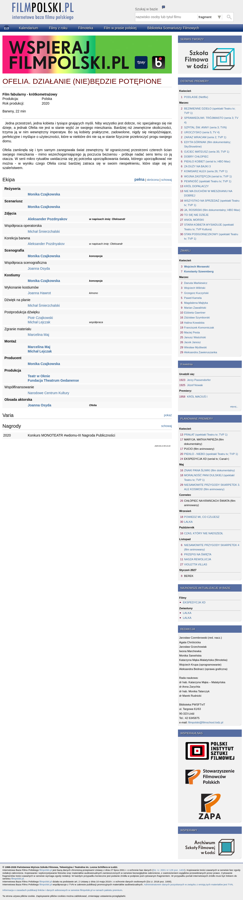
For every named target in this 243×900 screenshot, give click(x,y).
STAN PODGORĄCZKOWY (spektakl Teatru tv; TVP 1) (211, 236)
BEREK (188, 575)
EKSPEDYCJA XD (194, 602)
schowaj (166, 180)
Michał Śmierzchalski (44, 231)
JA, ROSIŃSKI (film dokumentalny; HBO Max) (212, 209)
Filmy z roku (58, 28)
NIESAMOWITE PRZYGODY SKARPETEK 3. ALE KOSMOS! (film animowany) (212, 487)
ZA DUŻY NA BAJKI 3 (197, 166)
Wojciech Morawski (196, 266)
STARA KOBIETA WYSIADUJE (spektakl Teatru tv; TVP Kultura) (209, 227)
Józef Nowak (195, 385)
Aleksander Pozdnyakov (47, 219)
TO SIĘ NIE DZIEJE (196, 214)
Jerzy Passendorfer (199, 379)
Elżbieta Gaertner (194, 312)
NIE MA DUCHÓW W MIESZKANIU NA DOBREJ (208, 193)
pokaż (168, 415)
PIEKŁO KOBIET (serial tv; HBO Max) (207, 161)
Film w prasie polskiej (120, 28)
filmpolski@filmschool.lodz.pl (205, 722)
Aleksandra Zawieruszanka (200, 352)
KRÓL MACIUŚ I (197, 396)
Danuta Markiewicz (195, 282)
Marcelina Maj (38, 335)
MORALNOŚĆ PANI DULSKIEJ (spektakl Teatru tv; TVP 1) (209, 477)
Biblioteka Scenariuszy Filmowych (173, 28)
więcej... (234, 406)
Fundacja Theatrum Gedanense (53, 380)
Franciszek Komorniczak (199, 327)
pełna (140, 179)
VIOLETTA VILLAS (195, 564)
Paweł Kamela (193, 297)
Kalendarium (28, 28)
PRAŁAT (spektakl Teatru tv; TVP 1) (206, 434)
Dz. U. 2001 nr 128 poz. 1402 (169, 870)
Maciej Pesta (192, 332)
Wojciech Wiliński (194, 287)
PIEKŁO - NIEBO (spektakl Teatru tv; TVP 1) (211, 453)
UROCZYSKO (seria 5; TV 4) (202, 132)
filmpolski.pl (46, 870)
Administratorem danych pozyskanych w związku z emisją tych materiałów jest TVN (188, 884)
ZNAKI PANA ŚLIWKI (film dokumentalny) (209, 470)
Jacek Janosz (192, 342)
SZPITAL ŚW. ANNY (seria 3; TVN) (205, 127)
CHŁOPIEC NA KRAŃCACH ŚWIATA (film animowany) (209, 503)
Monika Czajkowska (44, 194)
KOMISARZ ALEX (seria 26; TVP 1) (206, 171)
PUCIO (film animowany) (199, 448)
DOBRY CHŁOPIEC (196, 156)
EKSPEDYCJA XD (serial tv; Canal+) (206, 458)
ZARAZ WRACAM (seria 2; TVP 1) (205, 137)
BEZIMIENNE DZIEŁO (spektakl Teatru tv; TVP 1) (209, 110)
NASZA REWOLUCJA (197, 559)
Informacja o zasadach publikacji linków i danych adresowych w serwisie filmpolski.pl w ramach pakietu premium (62, 890)
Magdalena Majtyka (196, 302)
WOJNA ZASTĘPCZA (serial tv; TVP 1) (208, 176)
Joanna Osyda (39, 268)
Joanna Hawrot (39, 293)
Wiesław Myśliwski (195, 347)
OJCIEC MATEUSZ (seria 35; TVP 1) (206, 151)
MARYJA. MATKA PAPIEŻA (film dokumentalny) (204, 441)
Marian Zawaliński (195, 307)
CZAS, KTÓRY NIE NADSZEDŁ (203, 533)
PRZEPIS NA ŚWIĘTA (197, 554)
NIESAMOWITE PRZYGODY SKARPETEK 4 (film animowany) (211, 547)
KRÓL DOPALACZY (196, 186)
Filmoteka (85, 28)
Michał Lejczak (39, 322)
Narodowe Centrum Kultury (48, 393)
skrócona (153, 180)
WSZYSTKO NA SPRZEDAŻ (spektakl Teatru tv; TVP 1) (211, 203)
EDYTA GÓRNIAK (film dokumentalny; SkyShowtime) (207, 144)
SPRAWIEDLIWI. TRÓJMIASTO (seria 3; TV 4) (211, 120)
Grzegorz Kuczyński (196, 293)
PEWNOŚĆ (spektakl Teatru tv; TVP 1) (207, 181)
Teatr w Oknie (39, 376)
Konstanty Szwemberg (199, 271)
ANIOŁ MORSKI (194, 219)
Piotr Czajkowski (40, 318)
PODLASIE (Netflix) (196, 97)
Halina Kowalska (194, 322)
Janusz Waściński (195, 337)
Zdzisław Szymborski (197, 317)
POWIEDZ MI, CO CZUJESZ (201, 516)
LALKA (188, 521)
